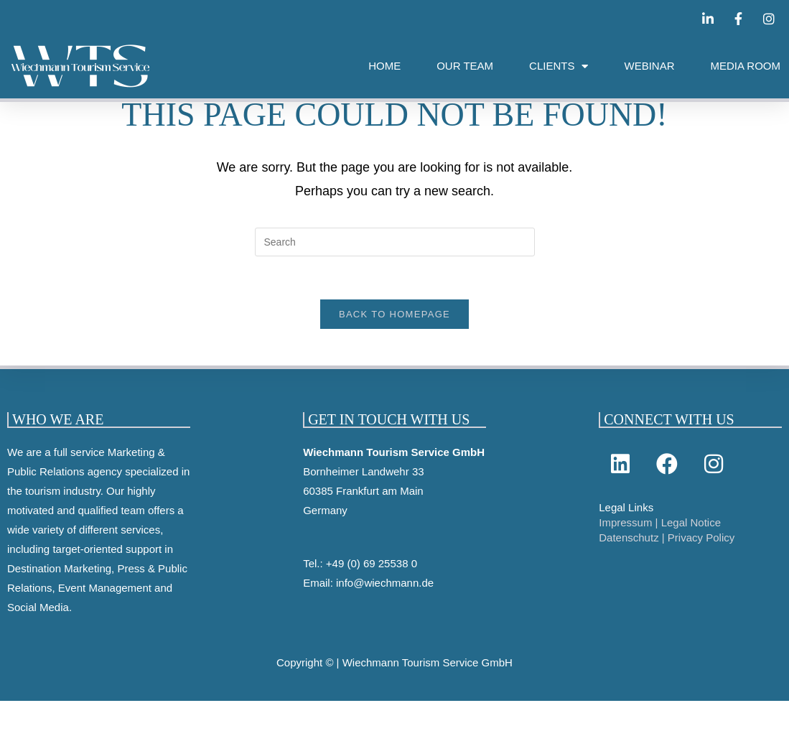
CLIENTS (558, 66)
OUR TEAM (464, 66)
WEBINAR (649, 66)
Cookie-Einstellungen (51, 721)
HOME (384, 66)
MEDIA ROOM (745, 66)
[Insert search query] (395, 252)
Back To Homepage (394, 325)
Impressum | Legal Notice (660, 533)
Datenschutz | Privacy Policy (666, 548)
